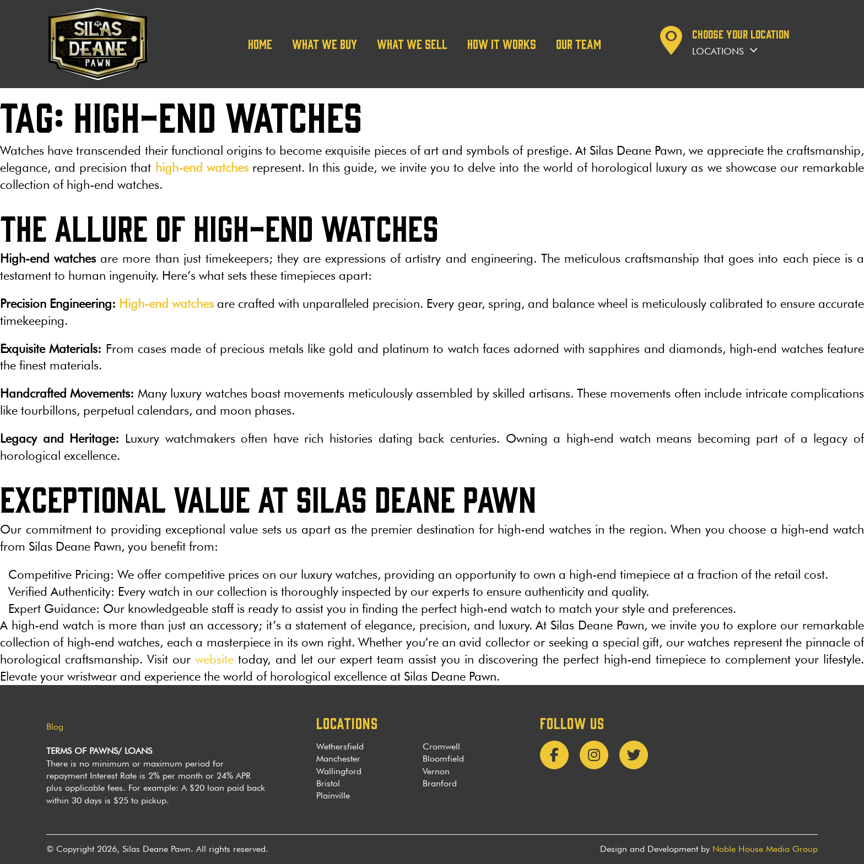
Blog (54, 726)
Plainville (333, 795)
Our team (578, 43)
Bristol (328, 783)
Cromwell (441, 746)
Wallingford (338, 771)
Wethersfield (340, 746)
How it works (501, 43)
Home (260, 43)
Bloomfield (443, 758)
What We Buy (324, 43)
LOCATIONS (347, 722)
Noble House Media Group (765, 849)
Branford (440, 783)
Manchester (338, 758)
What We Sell (412, 43)
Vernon (436, 771)
